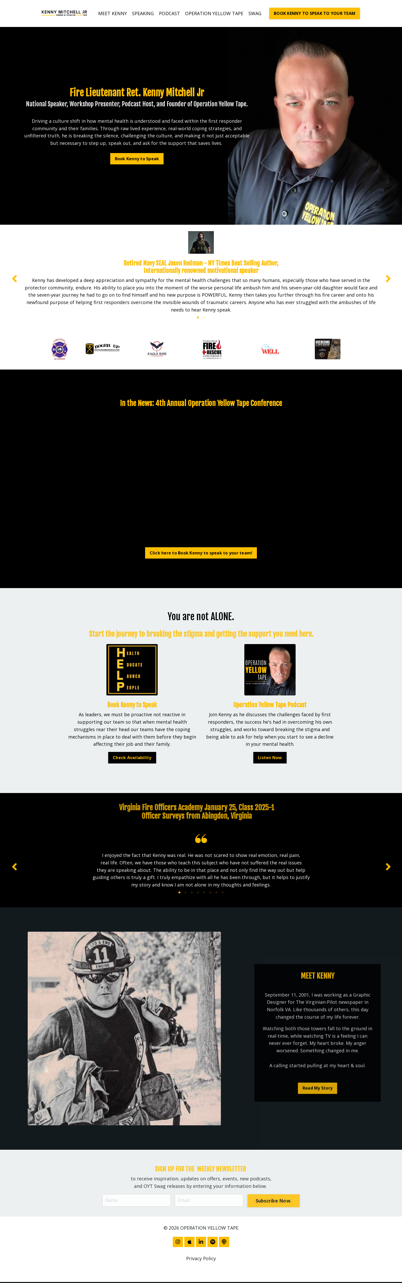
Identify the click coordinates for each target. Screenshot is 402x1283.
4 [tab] (197, 893)
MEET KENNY (112, 13)
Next (387, 278)
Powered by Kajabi (201, 1269)
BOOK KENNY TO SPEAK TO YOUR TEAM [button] (314, 13)
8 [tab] (222, 893)
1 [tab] (197, 317)
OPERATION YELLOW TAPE (214, 13)
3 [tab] (191, 893)
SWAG (255, 13)
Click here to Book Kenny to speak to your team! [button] (201, 553)
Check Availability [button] (132, 758)
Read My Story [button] (317, 1109)
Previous (14, 278)
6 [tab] (210, 893)
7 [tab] (216, 893)
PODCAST (169, 13)
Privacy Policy (201, 1259)
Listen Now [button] (270, 758)
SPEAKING (143, 13)
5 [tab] (204, 893)
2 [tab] (204, 317)
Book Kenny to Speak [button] (137, 158)
